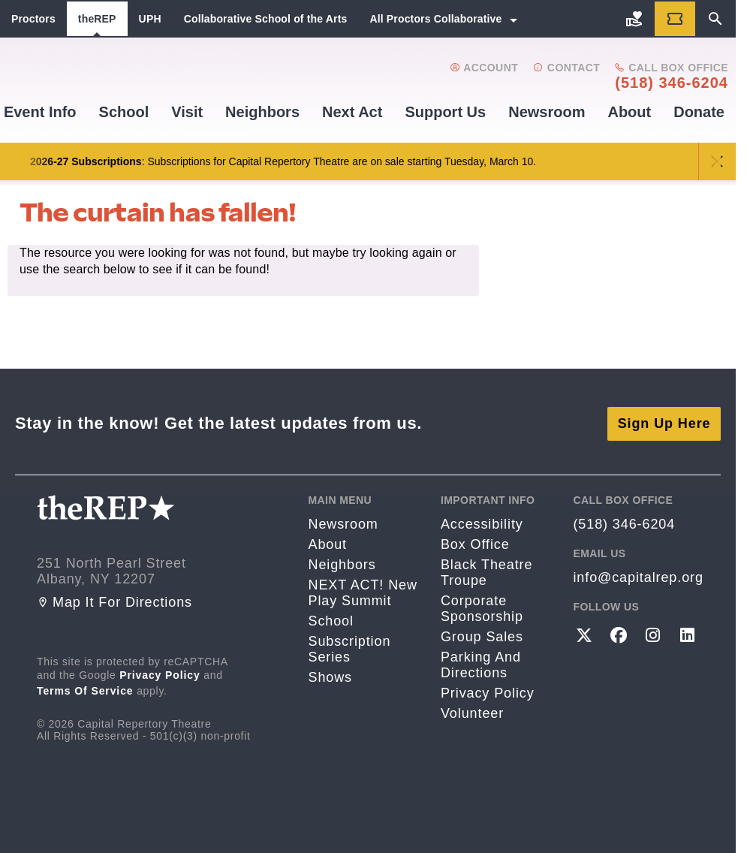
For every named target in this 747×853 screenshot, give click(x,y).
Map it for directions (114, 601)
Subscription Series (349, 648)
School (124, 112)
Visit (187, 112)
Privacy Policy (159, 674)
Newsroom (546, 112)
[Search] (715, 19)
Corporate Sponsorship (482, 607)
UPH (150, 19)
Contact (566, 68)
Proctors (33, 19)
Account (484, 68)
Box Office (475, 543)
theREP (97, 19)
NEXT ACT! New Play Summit (362, 592)
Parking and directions (481, 664)
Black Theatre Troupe (486, 571)
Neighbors (262, 112)
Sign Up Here (664, 422)
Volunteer (472, 712)
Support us (445, 112)
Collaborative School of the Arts (266, 19)
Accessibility (482, 523)
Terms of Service (85, 690)
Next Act (352, 112)
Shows (330, 676)
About (629, 112)
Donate (698, 112)
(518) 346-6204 (671, 82)
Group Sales (482, 636)
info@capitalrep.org (638, 576)
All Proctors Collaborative (435, 19)
